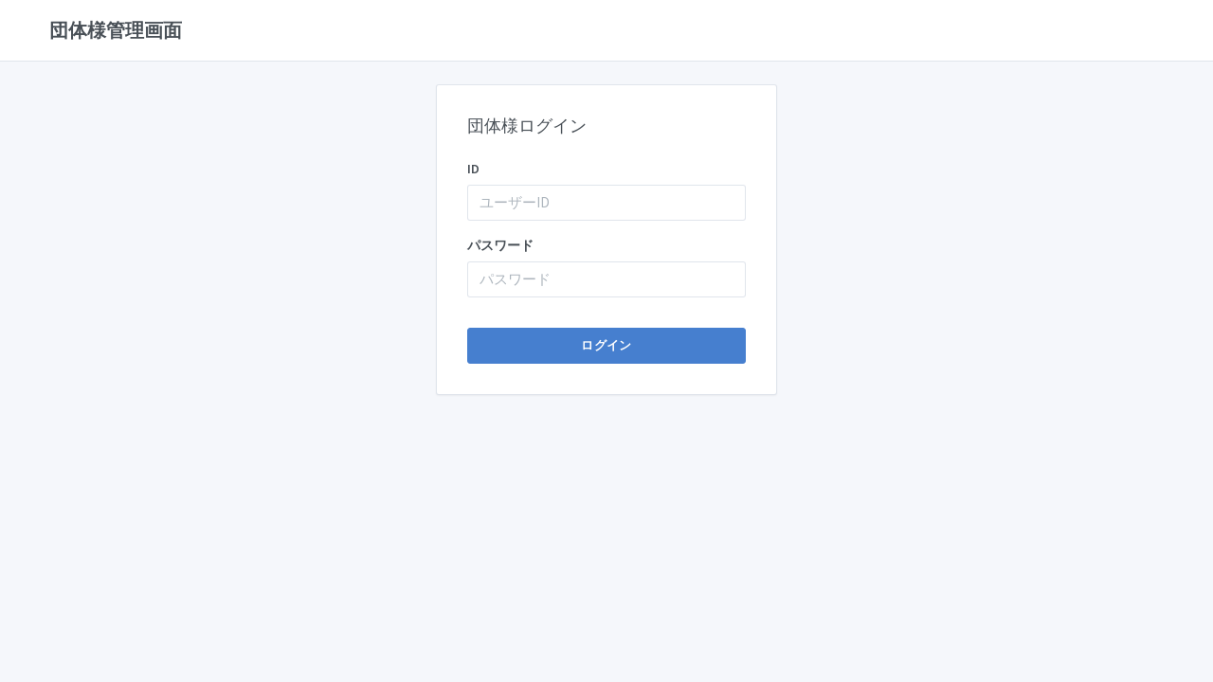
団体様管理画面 (115, 30)
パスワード (500, 245)
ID (473, 168)
